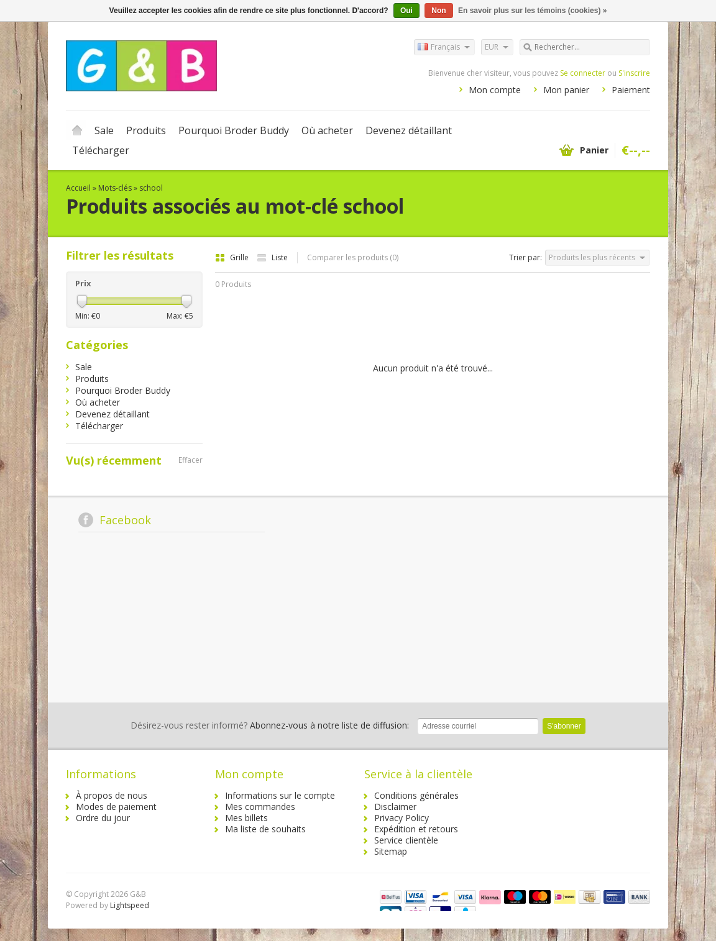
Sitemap (390, 851)
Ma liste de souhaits (265, 829)
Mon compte (495, 90)
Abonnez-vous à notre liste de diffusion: (270, 725)
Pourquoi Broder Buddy (233, 130)
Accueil (77, 130)
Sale (104, 130)
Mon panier (566, 90)
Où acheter (327, 130)
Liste (272, 257)
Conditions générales (416, 795)
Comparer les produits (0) (352, 257)
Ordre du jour (103, 818)
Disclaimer (395, 806)
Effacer (190, 460)
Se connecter (582, 73)
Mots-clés (115, 188)
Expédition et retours (416, 829)
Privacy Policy (401, 818)
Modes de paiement (116, 806)
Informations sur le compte (280, 795)
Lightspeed (129, 905)
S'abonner (564, 726)
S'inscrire (634, 73)
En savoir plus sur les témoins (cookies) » (532, 10)
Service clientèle (406, 840)
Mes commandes (260, 806)
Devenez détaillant (408, 130)
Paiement (631, 90)
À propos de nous (111, 795)
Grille (232, 257)
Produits (146, 130)
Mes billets (246, 818)
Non (438, 10)
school (151, 188)
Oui (406, 10)
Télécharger (100, 150)
